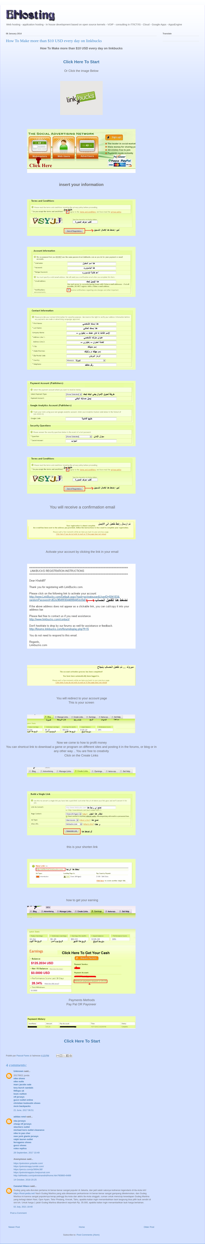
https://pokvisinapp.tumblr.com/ (29, 1166)
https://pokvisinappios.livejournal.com (32, 1172)
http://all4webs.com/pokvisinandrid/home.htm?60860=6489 (42, 1175)
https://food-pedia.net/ (24, 1193)
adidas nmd (20, 1116)
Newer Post (14, 1227)
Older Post (149, 1227)
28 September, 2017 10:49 (26, 1152)
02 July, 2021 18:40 (23, 1206)
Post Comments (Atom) (88, 1235)
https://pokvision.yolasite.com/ (28, 1163)
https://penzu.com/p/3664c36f (28, 1169)
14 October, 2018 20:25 (25, 1179)
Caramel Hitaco (22, 1186)
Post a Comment (18, 1213)
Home (82, 1227)
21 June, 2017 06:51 (24, 1110)
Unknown (19, 1071)
